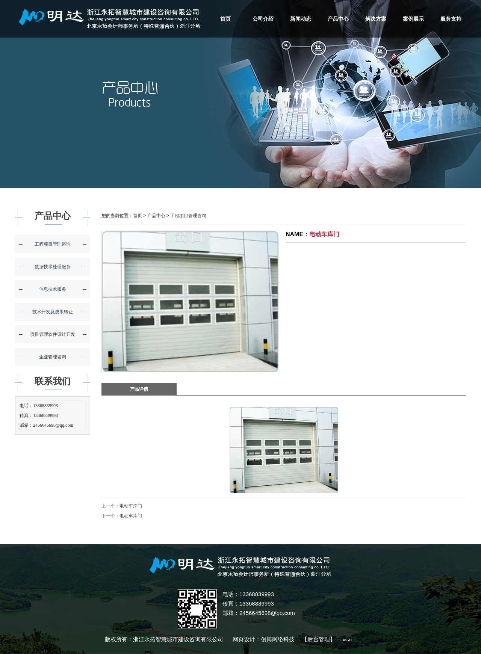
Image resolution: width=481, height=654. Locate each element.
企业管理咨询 (52, 356)
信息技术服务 (52, 289)
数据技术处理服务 (53, 266)
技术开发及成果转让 (52, 311)
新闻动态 (300, 19)
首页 (225, 19)
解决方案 (375, 19)
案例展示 (413, 19)
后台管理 (318, 639)
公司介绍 (263, 19)
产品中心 (338, 19)
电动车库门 (130, 506)
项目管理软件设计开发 (52, 334)
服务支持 (450, 19)
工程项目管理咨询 (53, 244)
